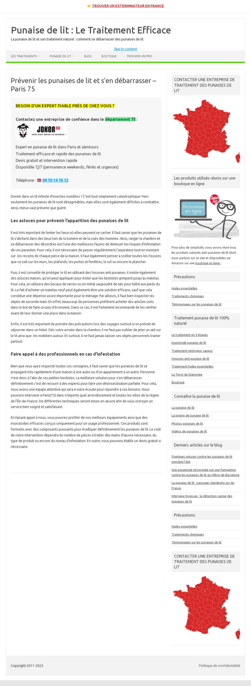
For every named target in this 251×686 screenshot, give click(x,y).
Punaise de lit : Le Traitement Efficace (91, 30)
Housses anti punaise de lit (190, 358)
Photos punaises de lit (187, 423)
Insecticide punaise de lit (189, 342)
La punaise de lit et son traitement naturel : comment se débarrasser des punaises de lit (77, 39)
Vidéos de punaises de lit (189, 431)
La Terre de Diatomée (187, 374)
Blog (88, 56)
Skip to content (125, 49)
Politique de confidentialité (219, 666)
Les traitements (24, 56)
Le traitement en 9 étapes (190, 335)
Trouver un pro (139, 56)
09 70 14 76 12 (55, 180)
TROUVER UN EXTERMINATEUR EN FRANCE (128, 6)
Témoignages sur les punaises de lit (197, 304)
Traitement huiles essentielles (192, 366)
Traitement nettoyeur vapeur (192, 350)
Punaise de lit (60, 56)
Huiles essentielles (184, 288)
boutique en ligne (208, 263)
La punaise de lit (183, 407)
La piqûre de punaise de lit (190, 415)
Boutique (109, 56)
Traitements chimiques (188, 296)
